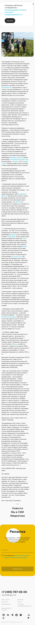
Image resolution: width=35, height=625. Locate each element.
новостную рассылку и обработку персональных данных (17, 556)
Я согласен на (17, 556)
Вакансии (20, 599)
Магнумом (11, 236)
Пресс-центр (5, 599)
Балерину (12, 234)
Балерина (13, 157)
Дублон (4, 196)
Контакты (4, 602)
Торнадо (13, 317)
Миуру (15, 344)
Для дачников (5, 604)
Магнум (19, 157)
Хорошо (10, 21)
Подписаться (17, 569)
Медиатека (17, 515)
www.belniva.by (6, 87)
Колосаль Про (23, 159)
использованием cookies (15, 10)
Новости (17, 508)
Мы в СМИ (17, 511)
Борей (24, 246)
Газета (20, 602)
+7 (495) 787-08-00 (14, 592)
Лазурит (16, 161)
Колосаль (13, 159)
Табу (24, 238)
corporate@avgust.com (8, 595)
